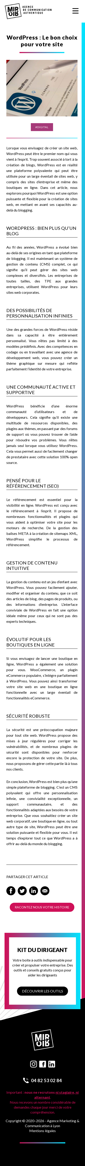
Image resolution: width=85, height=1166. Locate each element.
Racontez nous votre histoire (42, 907)
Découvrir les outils (42, 991)
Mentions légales (42, 1130)
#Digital (42, 127)
